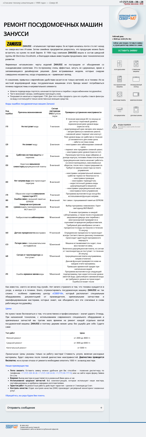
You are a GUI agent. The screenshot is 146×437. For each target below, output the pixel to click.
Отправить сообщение (21, 407)
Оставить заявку (127, 50)
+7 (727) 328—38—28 (131, 1)
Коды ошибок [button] (124, 125)
